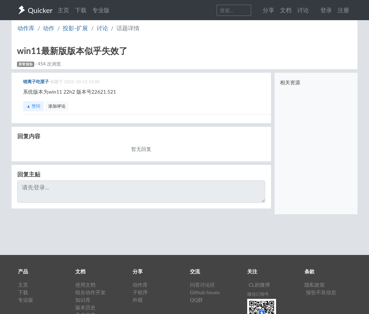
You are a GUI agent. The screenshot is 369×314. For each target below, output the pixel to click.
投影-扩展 (75, 27)
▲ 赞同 (33, 106)
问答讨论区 (202, 285)
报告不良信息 (321, 292)
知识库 (82, 300)
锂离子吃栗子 (36, 81)
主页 (63, 9)
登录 (326, 9)
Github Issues (205, 292)
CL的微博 (259, 285)
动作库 (26, 27)
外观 (138, 300)
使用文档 (85, 285)
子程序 (140, 292)
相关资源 (290, 82)
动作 (48, 27)
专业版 (101, 9)
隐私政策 (314, 285)
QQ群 (196, 300)
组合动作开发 (90, 292)
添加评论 (57, 106)
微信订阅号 (258, 294)
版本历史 (85, 307)
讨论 (102, 27)
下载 (80, 9)
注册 (343, 9)
